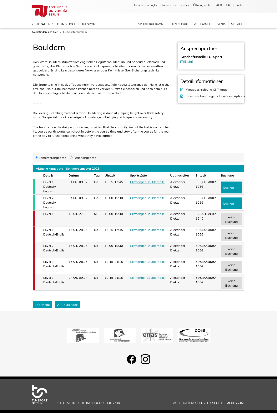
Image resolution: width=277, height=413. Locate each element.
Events (221, 24)
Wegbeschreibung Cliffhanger (207, 89)
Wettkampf (202, 24)
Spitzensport (179, 24)
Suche (239, 5)
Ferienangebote (84, 158)
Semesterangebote (52, 158)
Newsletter (169, 5)
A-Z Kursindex (67, 305)
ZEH (62, 31)
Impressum (235, 402)
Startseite (42, 305)
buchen (228, 187)
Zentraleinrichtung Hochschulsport (64, 24)
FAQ (228, 5)
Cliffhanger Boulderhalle (147, 182)
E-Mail (189, 61)
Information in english (145, 5)
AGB (219, 5)
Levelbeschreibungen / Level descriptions (213, 96)
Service (237, 24)
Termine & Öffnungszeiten (196, 5)
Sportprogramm (151, 24)
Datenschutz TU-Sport (202, 402)
